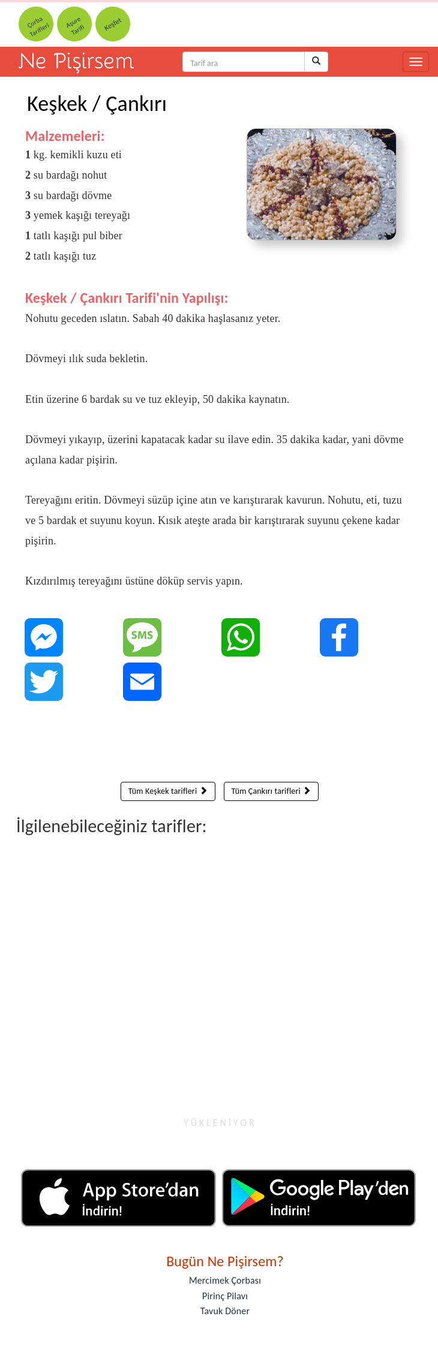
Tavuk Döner (225, 1311)
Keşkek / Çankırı (97, 104)
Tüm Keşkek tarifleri (168, 791)
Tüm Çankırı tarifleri (271, 791)
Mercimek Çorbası (225, 1280)
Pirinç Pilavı (225, 1296)
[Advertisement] (219, 744)
